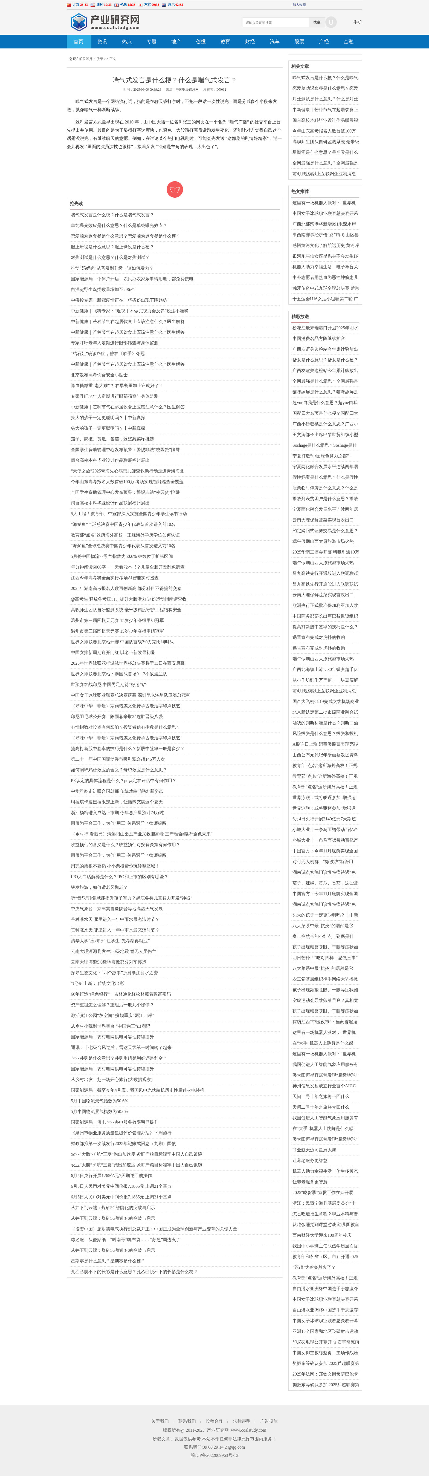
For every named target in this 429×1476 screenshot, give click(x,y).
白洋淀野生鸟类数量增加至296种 (102, 289)
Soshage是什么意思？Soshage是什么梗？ (324, 445)
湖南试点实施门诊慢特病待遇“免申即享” (324, 872)
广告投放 (269, 1421)
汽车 (275, 41)
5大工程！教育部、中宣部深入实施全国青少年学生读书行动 (129, 513)
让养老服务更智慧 (309, 1160)
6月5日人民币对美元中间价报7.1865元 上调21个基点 (121, 1186)
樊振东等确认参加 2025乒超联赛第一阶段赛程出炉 (325, 1364)
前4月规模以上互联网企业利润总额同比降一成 (324, 174)
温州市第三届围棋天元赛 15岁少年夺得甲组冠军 (117, 620)
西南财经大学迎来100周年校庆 (322, 1235)
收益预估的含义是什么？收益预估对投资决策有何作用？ (125, 844)
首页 (78, 41)
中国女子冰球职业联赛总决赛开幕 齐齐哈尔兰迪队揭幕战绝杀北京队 (325, 214)
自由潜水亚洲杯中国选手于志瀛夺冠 (325, 1289)
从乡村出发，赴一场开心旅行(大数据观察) (112, 1079)
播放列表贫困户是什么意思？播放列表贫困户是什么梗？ (325, 499)
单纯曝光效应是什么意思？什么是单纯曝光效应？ (119, 225)
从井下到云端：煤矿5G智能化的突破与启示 (113, 1207)
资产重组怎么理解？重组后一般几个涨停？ (112, 1004)
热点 (127, 41)
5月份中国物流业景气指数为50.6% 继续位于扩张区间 (122, 556)
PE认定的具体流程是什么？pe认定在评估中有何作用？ (123, 780)
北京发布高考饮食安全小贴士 (99, 375)
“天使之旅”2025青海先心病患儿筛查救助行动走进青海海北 (127, 471)
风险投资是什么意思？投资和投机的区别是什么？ (325, 734)
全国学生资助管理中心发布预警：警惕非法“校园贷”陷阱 (125, 449)
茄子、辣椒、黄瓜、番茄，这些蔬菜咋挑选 (112, 439)
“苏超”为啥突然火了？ (314, 1267)
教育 (225, 41)
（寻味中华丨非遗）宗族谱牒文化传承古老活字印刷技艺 (125, 706)
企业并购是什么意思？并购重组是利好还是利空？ (119, 1058)
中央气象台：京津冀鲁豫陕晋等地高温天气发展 (117, 908)
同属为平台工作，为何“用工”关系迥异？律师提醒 (119, 823)
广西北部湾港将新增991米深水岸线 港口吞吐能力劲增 (324, 224)
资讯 (102, 41)
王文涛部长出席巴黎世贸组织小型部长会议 (325, 435)
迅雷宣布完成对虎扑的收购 (318, 637)
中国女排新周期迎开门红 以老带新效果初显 (113, 652)
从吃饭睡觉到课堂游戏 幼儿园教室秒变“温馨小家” (325, 1225)
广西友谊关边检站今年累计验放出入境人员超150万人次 (325, 349)
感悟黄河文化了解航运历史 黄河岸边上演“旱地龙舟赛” (325, 246)
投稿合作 (214, 1421)
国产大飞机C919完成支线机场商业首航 (325, 702)
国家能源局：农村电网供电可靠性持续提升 (112, 1036)
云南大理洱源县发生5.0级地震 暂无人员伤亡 (113, 951)
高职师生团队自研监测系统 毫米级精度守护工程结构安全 (126, 609)
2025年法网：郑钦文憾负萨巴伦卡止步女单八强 (325, 1374)
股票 (299, 41)
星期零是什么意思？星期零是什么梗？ (108, 1261)
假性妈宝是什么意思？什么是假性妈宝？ (325, 477)
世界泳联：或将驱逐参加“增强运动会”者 (324, 798)
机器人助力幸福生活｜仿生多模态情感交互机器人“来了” (325, 1171)
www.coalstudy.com (248, 1430)
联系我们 (187, 1421)
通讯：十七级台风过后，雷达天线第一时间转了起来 (121, 1047)
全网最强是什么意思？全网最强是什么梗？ (325, 163)
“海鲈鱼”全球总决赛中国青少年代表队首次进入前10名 (123, 524)
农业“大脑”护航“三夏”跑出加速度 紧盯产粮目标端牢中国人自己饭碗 (136, 1154)
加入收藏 (299, 5)
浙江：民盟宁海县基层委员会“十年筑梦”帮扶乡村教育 (324, 1203)
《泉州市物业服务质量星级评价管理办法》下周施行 (121, 1133)
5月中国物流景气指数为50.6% (99, 1101)
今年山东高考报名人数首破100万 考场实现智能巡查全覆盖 (127, 481)
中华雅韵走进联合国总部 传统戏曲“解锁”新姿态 (117, 791)
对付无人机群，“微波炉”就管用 (322, 861)
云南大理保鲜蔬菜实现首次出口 (323, 520)
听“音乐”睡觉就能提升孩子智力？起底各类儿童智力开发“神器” (131, 898)
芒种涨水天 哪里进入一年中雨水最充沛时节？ (115, 919)
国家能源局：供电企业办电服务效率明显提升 (114, 1122)
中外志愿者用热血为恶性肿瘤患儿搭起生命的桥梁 (325, 278)
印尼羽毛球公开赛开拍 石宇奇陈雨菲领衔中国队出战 (325, 1342)
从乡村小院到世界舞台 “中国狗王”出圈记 (110, 1026)
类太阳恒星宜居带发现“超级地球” (325, 1075)
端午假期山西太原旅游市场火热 (323, 541)
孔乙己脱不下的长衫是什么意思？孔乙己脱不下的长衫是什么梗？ (134, 1271)
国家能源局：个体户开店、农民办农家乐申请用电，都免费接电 (132, 278)
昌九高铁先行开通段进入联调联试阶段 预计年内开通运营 (325, 573)
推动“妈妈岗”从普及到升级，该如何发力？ (112, 268)
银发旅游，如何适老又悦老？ (99, 887)
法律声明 (242, 1421)
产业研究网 (218, 1430)
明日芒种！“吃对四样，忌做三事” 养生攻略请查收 (325, 958)
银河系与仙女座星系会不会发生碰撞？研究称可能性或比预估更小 (325, 256)
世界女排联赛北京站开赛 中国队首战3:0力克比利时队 (122, 641)
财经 (250, 41)
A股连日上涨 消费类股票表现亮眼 (325, 744)
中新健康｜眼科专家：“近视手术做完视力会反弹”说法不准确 (130, 311)
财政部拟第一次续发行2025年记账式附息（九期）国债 (123, 1143)
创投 (201, 41)
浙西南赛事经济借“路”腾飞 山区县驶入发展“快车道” (325, 235)
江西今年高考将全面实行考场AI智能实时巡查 (115, 577)
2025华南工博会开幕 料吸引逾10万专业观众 (325, 552)
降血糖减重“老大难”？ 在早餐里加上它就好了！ (117, 385)
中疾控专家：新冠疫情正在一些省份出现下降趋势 (119, 300)
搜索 (317, 22)
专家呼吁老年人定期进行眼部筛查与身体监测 (114, 343)
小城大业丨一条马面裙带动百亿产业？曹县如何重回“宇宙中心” (325, 830)
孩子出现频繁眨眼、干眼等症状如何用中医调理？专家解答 (325, 947)
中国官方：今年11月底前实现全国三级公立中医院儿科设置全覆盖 (325, 851)
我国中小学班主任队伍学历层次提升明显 (325, 1246)
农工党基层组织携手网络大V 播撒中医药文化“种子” (325, 979)
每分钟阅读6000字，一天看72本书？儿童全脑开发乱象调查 (128, 567)
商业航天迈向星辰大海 (314, 1150)
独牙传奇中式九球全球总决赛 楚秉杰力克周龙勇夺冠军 (325, 288)
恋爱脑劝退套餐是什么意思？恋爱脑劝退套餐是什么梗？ (125, 236)
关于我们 (160, 1421)
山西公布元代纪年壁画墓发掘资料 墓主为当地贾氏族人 (325, 755)
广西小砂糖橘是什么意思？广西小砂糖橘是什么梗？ (325, 424)
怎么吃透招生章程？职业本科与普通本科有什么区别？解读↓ (325, 1214)
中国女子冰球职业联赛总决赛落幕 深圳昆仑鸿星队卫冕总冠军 (130, 695)
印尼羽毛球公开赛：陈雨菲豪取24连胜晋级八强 (117, 716)
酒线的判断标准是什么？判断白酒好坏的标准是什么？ (325, 723)
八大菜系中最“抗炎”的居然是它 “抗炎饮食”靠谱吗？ (322, 926)
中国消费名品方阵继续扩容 (318, 338)
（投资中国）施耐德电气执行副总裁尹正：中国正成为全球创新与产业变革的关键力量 (154, 1229)
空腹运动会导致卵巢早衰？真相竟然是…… (325, 1001)
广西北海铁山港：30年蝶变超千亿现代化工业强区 (325, 670)
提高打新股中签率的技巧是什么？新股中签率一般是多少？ (128, 748)
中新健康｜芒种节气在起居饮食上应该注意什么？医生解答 (128, 321)
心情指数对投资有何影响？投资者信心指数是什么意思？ (125, 727)
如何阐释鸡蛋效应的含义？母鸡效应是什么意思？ (119, 770)
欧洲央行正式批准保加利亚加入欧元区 (325, 606)
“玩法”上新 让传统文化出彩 (97, 983)
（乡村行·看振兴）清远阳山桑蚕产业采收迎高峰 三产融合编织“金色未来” (142, 834)
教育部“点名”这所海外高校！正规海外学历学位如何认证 (125, 535)
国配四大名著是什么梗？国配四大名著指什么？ (325, 413)
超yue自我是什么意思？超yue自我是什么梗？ (325, 403)
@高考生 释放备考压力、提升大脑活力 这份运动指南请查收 (129, 599)
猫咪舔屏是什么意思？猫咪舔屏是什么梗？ (325, 392)
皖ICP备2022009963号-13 (214, 1455)
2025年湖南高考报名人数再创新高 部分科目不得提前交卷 (126, 588)
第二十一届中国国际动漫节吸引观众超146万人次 (118, 759)
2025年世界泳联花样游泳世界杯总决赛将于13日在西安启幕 (128, 663)
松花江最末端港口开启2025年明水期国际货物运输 (325, 328)
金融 (348, 41)
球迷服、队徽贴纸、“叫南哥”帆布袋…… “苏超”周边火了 (125, 1239)
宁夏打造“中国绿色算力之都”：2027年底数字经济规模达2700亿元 (325, 456)
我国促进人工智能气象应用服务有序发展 (325, 1065)
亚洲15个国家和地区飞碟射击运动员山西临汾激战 (325, 1331)
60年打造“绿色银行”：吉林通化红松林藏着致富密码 (121, 994)
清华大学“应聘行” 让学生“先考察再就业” (110, 940)
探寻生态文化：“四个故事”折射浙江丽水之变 (114, 972)
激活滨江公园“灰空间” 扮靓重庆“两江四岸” (112, 1015)
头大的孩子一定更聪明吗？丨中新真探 (108, 417)
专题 (151, 41)
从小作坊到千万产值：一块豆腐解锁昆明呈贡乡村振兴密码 (325, 680)
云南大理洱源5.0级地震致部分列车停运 (108, 962)
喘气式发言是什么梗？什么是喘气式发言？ (112, 214)
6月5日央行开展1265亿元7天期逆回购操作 (111, 1175)
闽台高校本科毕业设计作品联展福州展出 (110, 460)
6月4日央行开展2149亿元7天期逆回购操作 (324, 819)
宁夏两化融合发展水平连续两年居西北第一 (325, 467)
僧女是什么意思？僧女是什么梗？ (325, 360)
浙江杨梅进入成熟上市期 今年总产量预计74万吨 (117, 812)
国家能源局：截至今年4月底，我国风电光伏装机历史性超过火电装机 (137, 1090)
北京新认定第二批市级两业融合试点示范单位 (325, 712)
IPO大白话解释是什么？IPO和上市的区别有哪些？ (119, 876)
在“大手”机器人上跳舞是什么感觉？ (322, 1043)
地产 (176, 41)
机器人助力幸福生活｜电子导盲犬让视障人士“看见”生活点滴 (325, 267)
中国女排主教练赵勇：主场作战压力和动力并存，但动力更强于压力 (325, 1353)
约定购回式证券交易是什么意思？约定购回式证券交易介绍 (325, 531)
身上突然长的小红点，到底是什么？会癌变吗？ (323, 936)
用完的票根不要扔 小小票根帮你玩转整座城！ (115, 866)
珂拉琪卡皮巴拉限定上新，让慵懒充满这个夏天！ (119, 802)
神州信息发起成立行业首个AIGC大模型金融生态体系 (324, 1086)
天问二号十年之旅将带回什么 (320, 1096)
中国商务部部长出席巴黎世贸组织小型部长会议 (325, 616)
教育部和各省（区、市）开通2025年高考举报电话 (325, 1257)
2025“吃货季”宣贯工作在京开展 (322, 1192)
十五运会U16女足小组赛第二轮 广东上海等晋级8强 (325, 299)
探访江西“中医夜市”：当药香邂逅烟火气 (325, 1022)
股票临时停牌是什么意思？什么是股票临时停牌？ (325, 488)
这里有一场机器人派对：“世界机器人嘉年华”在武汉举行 (324, 203)
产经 (324, 41)
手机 (357, 22)
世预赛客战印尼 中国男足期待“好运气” (108, 684)
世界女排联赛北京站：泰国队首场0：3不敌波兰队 (119, 673)
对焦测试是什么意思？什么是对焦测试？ (110, 257)
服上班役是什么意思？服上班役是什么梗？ (112, 246)
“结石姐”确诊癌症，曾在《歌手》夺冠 (108, 353)
